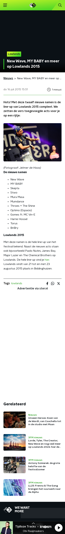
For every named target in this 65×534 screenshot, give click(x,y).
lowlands (16, 283)
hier (47, 259)
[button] (58, 527)
